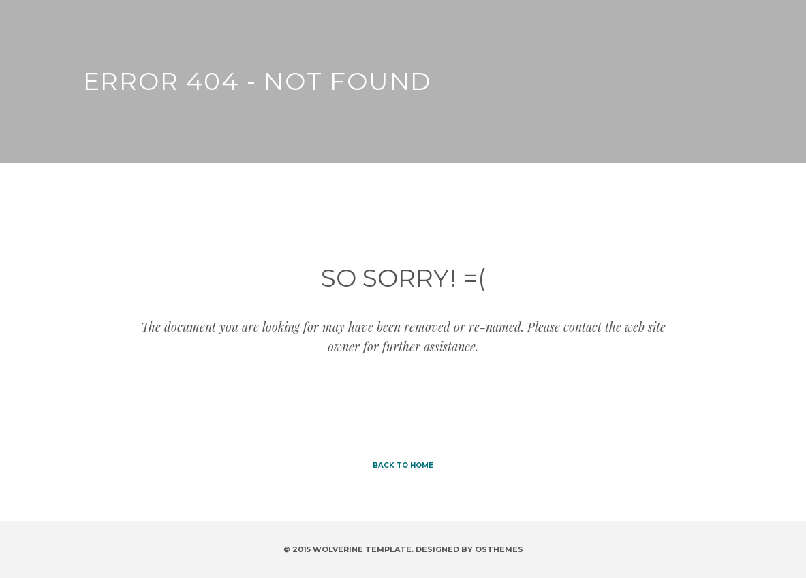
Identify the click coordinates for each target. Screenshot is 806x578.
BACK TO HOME (403, 465)
